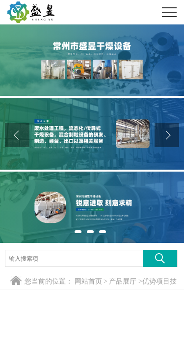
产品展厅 (122, 281)
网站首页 (88, 281)
